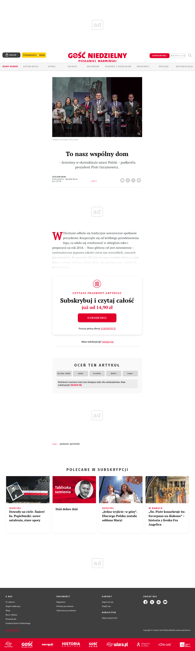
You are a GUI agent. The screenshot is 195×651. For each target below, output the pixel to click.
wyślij (139, 179)
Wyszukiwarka (190, 55)
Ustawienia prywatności (66, 610)
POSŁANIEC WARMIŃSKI (70, 444)
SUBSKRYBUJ (159, 56)
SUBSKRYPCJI (108, 328)
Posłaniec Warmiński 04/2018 (65, 180)
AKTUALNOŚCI (31, 66)
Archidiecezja (184, 66)
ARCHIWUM (93, 66)
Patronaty (143, 66)
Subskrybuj (97, 317)
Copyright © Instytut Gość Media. (156, 630)
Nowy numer (10, 66)
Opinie (51, 66)
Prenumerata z (34, 55)
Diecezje (164, 66)
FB (128, 179)
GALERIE (72, 66)
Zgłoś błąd (13, 630)
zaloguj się (178, 56)
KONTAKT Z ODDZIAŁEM (118, 66)
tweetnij (134, 179)
